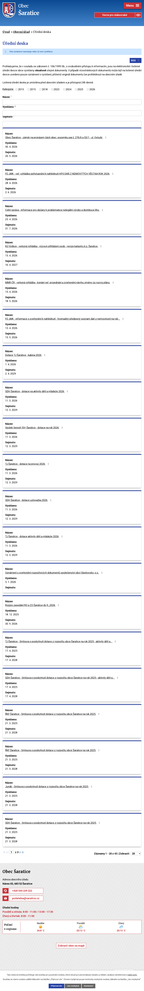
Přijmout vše (55, 986)
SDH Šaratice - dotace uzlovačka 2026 (28, 500)
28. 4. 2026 (11, 183)
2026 (92, 89)
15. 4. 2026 (11, 256)
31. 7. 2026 (11, 229)
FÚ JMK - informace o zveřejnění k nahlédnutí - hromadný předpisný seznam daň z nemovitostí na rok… (65, 319)
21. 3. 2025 (11, 723)
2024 (68, 89)
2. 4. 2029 (10, 374)
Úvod (6, 32)
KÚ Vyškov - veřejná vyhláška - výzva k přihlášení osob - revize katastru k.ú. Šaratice (54, 246)
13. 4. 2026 (11, 328)
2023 (56, 89)
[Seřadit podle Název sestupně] (11, 97)
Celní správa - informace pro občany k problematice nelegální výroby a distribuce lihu (54, 210)
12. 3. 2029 (11, 410)
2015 (33, 89)
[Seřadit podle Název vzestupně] (11, 96)
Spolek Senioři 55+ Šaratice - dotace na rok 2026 (34, 428)
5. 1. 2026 (10, 582)
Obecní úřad (21, 32)
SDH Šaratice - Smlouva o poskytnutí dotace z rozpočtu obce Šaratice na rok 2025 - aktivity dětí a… (62, 678)
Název (6, 97)
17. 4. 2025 (11, 651)
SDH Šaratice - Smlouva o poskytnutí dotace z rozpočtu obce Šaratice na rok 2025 (53, 823)
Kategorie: (8, 89)
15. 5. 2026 (11, 338)
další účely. (132, 974)
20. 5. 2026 (11, 156)
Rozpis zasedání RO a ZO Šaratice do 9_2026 (32, 605)
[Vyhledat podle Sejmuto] (72, 124)
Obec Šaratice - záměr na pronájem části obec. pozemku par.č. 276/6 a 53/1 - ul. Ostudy (56, 138)
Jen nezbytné (73, 986)
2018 (45, 89)
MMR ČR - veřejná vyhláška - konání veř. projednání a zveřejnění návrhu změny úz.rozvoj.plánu (60, 283)
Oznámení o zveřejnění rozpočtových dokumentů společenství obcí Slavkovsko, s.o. (54, 573)
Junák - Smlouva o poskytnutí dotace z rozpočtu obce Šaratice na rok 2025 (49, 787)
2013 (21, 89)
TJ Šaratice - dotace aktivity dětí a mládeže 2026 (34, 537)
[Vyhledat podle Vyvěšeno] (72, 114)
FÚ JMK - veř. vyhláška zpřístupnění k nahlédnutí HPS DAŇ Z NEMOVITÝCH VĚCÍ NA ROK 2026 (59, 174)
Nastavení (90, 986)
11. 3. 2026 (11, 401)
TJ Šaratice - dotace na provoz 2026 (27, 464)
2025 (80, 89)
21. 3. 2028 (11, 733)
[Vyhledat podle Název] (72, 102)
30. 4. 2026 (11, 147)
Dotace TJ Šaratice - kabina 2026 (25, 355)
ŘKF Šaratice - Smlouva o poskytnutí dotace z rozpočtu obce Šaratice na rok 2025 (53, 714)
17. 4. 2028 (11, 660)
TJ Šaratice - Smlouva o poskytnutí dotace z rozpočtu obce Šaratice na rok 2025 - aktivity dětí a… (61, 642)
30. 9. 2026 (11, 624)
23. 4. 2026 (11, 219)
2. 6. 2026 (10, 192)
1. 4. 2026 (10, 365)
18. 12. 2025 (12, 615)
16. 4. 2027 (11, 265)
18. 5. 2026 (11, 301)
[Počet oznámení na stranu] (136, 854)
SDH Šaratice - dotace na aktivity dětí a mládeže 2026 (37, 392)
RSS (135, 60)
